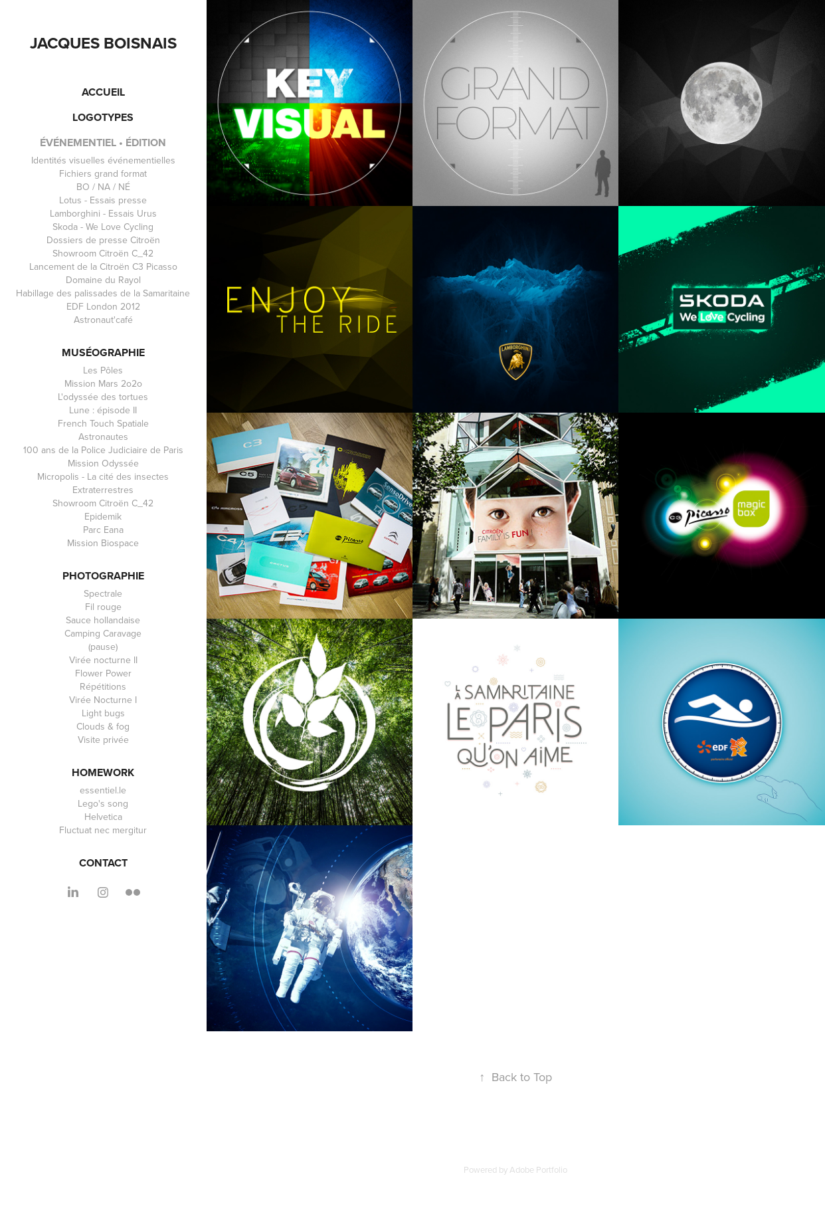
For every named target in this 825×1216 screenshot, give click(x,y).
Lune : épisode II (103, 410)
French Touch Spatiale (103, 423)
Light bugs (103, 713)
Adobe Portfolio (538, 1169)
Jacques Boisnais (103, 42)
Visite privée (103, 739)
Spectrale (103, 593)
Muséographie (103, 352)
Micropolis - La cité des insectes (103, 476)
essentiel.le (103, 790)
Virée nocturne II (103, 659)
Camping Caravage (102, 633)
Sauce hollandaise (103, 620)
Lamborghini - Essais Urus (103, 213)
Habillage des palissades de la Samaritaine (103, 293)
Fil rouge (103, 606)
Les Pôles (103, 370)
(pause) (103, 646)
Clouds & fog (103, 726)
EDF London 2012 (103, 306)
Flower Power (103, 673)
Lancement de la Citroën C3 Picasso (103, 266)
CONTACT (103, 862)
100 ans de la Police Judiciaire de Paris (103, 449)
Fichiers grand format (103, 173)
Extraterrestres (103, 489)
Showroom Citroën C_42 (102, 253)
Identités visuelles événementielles (103, 160)
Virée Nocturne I (103, 699)
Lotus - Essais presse (103, 200)
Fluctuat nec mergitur (103, 830)
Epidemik (103, 516)
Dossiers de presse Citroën (103, 240)
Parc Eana (103, 529)
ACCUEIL (103, 92)
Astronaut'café (103, 319)
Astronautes (103, 436)
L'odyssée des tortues (103, 396)
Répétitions (103, 686)
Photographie (103, 575)
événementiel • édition (103, 142)
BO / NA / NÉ (103, 186)
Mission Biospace (103, 543)
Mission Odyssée (103, 463)
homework (103, 772)
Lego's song (103, 803)
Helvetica (103, 816)
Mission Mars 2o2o (103, 383)
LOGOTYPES (103, 117)
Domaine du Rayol (103, 279)
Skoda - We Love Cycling (102, 226)
